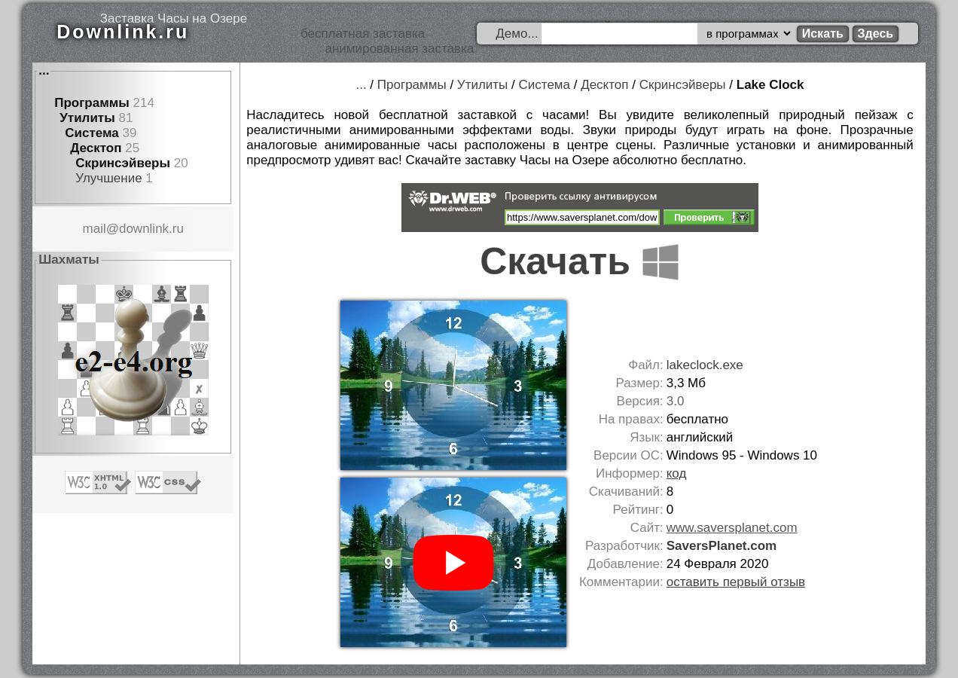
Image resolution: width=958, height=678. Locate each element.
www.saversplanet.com (732, 528)
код (677, 473)
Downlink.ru (122, 31)
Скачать (580, 261)
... (43, 70)
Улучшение (108, 178)
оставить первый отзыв (736, 582)
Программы (92, 103)
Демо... (517, 33)
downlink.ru (151, 228)
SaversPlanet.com (721, 546)
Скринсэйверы (122, 163)
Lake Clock (770, 85)
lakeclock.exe (705, 365)
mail (94, 228)
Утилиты (86, 118)
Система (92, 133)
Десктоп (95, 148)
